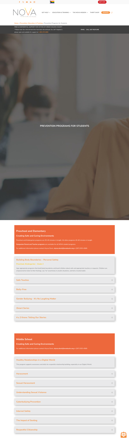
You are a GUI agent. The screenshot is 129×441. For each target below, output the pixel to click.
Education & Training (60, 12)
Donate (106, 12)
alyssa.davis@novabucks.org (64, 248)
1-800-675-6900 (43, 32)
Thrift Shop (94, 12)
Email (82, 29)
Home (16, 23)
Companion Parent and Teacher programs (30, 244)
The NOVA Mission (79, 12)
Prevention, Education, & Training (31, 23)
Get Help (45, 12)
